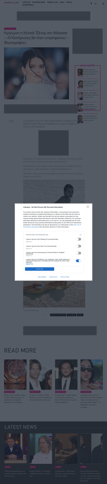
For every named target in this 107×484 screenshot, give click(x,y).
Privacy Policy (64, 277)
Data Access (53, 277)
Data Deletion (42, 277)
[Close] (88, 207)
